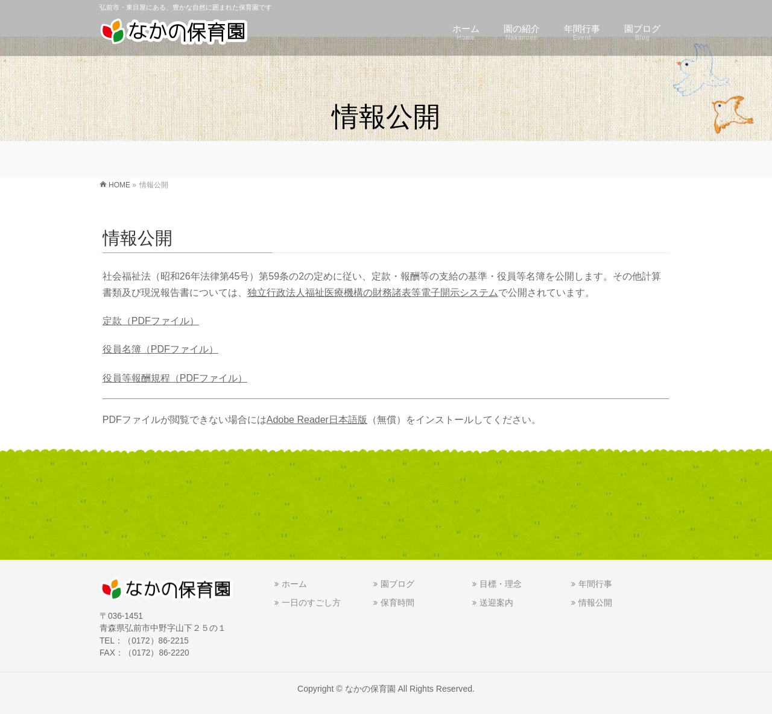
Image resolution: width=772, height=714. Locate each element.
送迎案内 (496, 602)
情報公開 (595, 602)
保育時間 (397, 602)
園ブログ (397, 584)
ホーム (294, 584)
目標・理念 (500, 584)
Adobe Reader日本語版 (317, 420)
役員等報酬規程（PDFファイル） (175, 378)
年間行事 (595, 584)
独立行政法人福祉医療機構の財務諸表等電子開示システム (372, 292)
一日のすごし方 (311, 602)
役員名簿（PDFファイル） (160, 349)
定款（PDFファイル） (151, 321)
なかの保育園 (370, 689)
